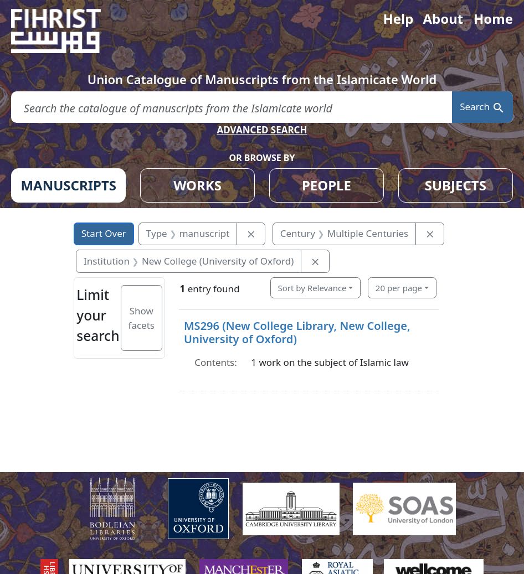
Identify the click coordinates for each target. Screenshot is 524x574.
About (443, 18)
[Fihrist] (66, 31)
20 (399, 287)
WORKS (197, 185)
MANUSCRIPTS (68, 185)
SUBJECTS (455, 185)
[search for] (232, 107)
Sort (312, 287)
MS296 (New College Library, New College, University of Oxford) (297, 332)
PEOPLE (326, 185)
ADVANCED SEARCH (262, 129)
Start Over (103, 233)
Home (493, 18)
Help (398, 18)
